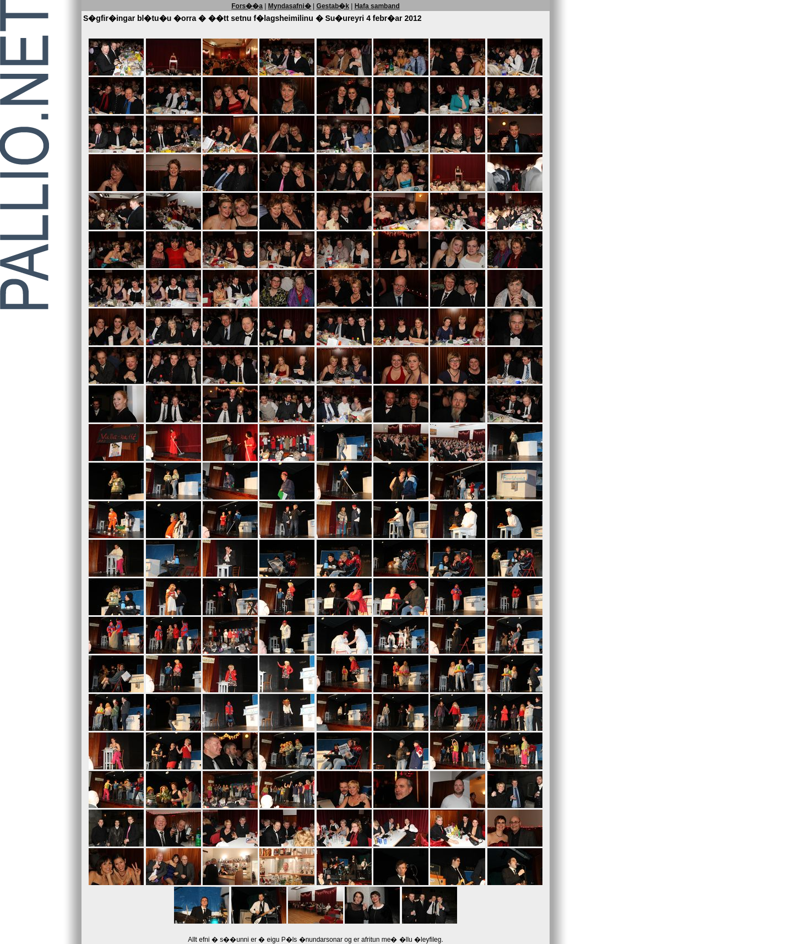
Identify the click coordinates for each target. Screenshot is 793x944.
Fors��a (247, 6)
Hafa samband (377, 6)
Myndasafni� (289, 6)
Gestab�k (333, 6)
